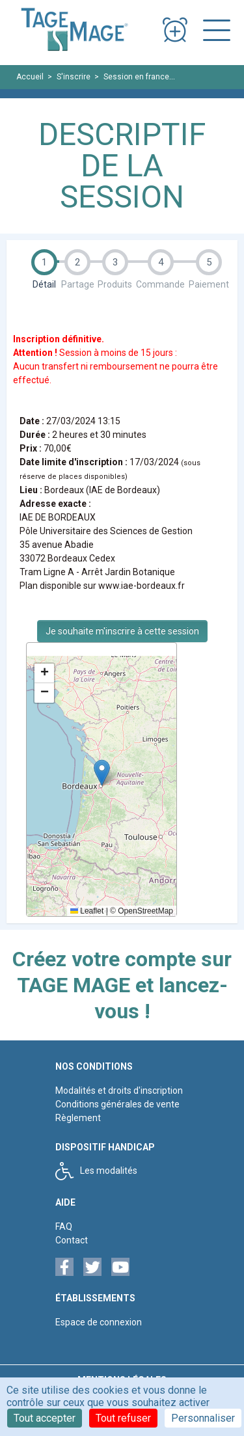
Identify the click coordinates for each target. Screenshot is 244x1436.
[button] (102, 772)
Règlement (78, 1118)
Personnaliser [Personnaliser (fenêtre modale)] (203, 1418)
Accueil (30, 76)
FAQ (63, 1226)
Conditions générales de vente (117, 1104)
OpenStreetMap (145, 910)
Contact (71, 1240)
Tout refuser (123, 1418)
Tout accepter (44, 1418)
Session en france (136, 76)
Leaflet (86, 910)
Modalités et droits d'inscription (119, 1090)
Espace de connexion (98, 1322)
